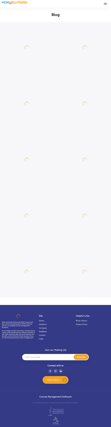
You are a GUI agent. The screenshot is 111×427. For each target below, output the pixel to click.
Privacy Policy (81, 324)
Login (41, 339)
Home (41, 321)
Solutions (42, 324)
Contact (42, 335)
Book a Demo (81, 321)
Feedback (43, 331)
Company (43, 328)
